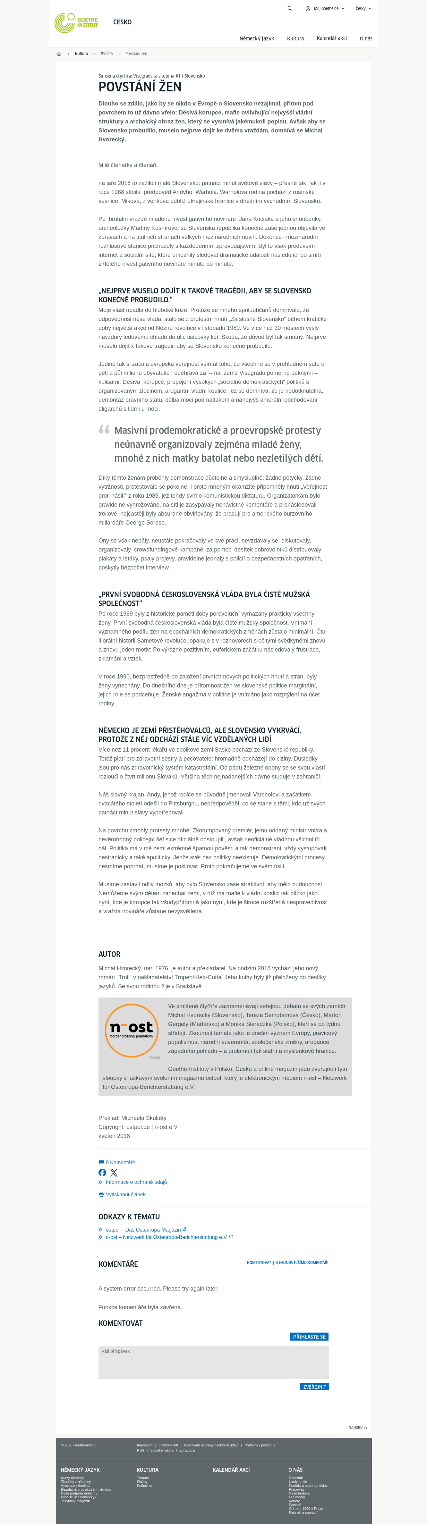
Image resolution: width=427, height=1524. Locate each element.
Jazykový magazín (75, 1501)
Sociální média (161, 1450)
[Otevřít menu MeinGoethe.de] (325, 8)
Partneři (295, 1505)
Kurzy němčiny (72, 1478)
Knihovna (144, 1485)
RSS (140, 1450)
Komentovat (259, 1262)
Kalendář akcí (231, 1470)
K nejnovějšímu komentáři (302, 1262)
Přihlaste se (309, 1337)
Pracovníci (297, 1489)
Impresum (145, 1445)
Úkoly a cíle (298, 1482)
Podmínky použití (257, 1445)
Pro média (297, 1497)
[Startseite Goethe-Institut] (76, 23)
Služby (142, 1482)
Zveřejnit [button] (314, 1387)
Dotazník (296, 1478)
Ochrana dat (168, 1445)
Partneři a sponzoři (303, 1512)
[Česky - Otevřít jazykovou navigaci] (363, 8)
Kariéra (294, 1501)
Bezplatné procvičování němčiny (86, 1489)
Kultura (295, 38)
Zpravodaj (187, 1450)
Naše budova (299, 1493)
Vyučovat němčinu (75, 1485)
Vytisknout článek (126, 1194)
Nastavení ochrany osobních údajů (211, 1445)
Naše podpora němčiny (79, 1493)
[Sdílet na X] (114, 1172)
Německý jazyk (257, 38)
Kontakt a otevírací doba (308, 1485)
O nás (366, 38)
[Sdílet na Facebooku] (102, 1172)
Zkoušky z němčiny (76, 1482)
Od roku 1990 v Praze (306, 1509)
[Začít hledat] (290, 8)
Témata (143, 1478)
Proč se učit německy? (79, 1497)
